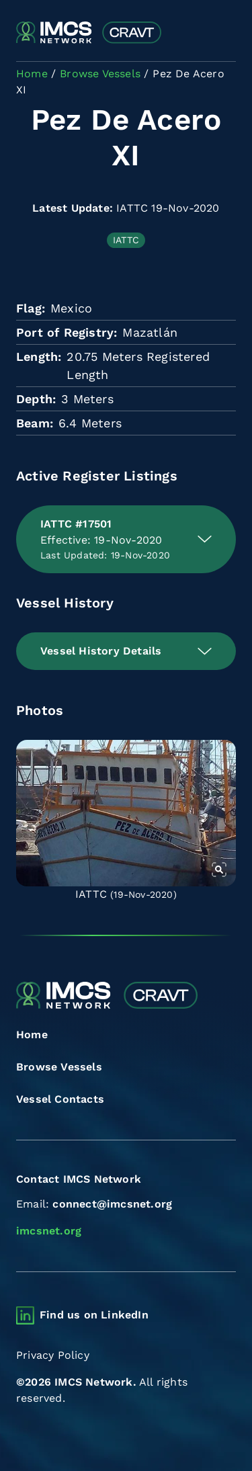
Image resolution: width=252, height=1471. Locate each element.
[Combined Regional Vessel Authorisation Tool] (88, 33)
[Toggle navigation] (224, 33)
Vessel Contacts (60, 1099)
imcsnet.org (48, 1230)
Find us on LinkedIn (94, 1314)
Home (32, 1034)
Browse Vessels (59, 1066)
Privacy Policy (52, 1355)
